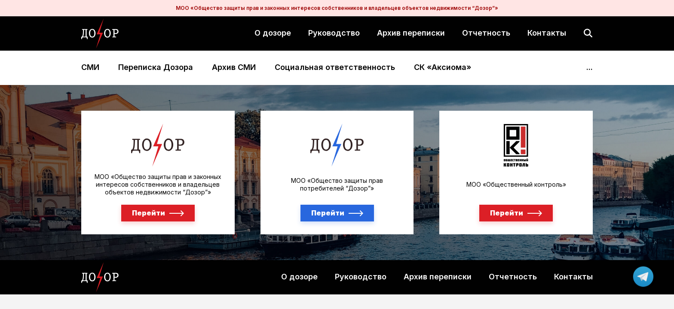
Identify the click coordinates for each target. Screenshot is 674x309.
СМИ (90, 68)
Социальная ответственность (335, 68)
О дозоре (272, 32)
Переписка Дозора (155, 68)
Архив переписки (411, 32)
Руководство (334, 32)
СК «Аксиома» (442, 68)
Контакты (546, 32)
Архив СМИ (234, 68)
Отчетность (486, 32)
